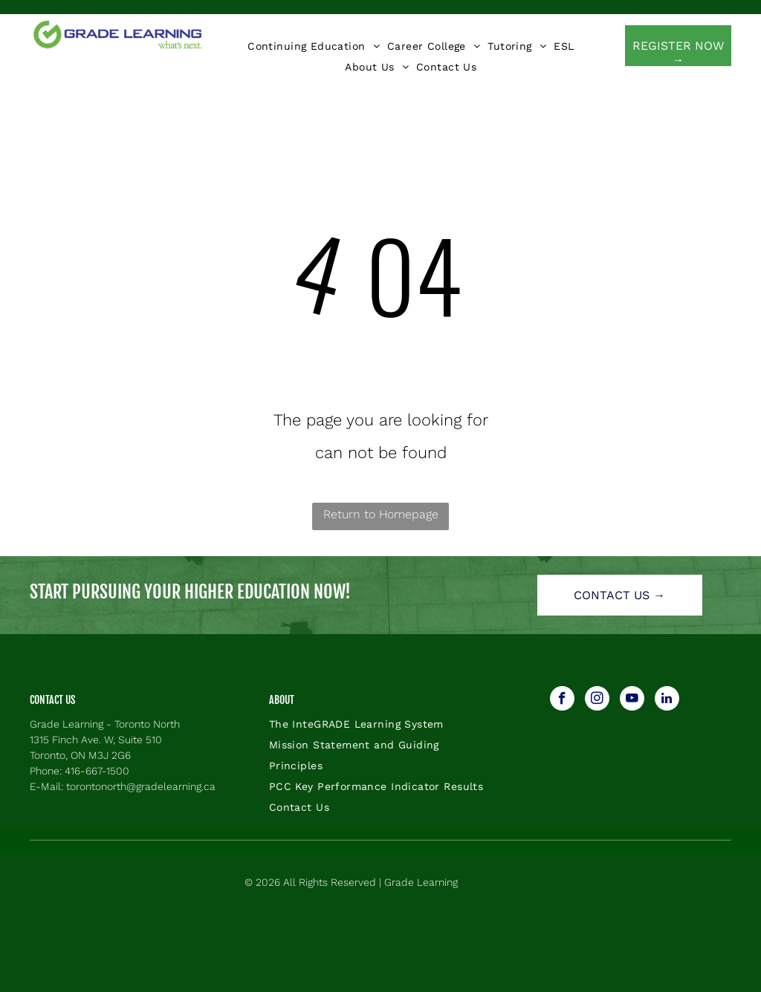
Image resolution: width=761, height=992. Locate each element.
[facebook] (562, 700)
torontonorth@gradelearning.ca (141, 786)
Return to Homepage (380, 514)
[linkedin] (667, 700)
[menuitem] (313, 46)
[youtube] (632, 700)
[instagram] (597, 700)
